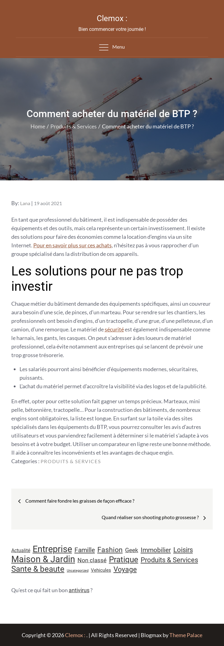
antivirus (79, 590)
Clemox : (112, 18)
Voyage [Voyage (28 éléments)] (125, 569)
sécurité (114, 329)
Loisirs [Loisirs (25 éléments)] (183, 550)
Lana (25, 203)
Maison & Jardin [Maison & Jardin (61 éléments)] (43, 559)
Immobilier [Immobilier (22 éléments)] (156, 550)
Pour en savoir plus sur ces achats (72, 245)
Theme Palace (185, 635)
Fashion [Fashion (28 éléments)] (110, 550)
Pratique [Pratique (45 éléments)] (123, 559)
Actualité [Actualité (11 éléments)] (20, 550)
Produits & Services (71, 461)
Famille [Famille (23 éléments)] (84, 550)
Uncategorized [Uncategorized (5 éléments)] (78, 571)
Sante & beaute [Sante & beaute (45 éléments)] (37, 569)
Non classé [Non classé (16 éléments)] (92, 560)
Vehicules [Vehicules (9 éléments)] (101, 570)
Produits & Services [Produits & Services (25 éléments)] (169, 560)
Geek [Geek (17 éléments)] (131, 550)
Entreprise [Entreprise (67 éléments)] (52, 549)
